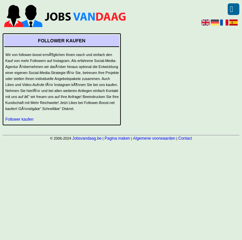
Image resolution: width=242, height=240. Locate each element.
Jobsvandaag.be (87, 138)
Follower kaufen (19, 119)
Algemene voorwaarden (154, 138)
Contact (185, 138)
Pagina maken (117, 138)
